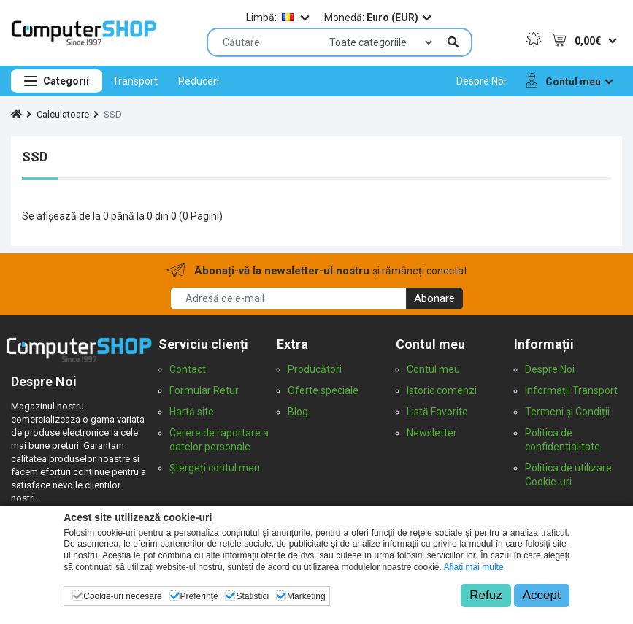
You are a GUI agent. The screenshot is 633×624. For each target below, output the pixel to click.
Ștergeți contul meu (214, 468)
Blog (298, 411)
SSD (113, 114)
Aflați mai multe (474, 567)
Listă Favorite (437, 411)
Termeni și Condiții (567, 411)
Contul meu (433, 369)
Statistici (252, 596)
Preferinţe (199, 596)
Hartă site (191, 411)
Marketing (306, 596)
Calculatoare (63, 114)
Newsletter (432, 433)
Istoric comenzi (442, 390)
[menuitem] (135, 81)
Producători (315, 369)
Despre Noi (550, 369)
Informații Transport (571, 390)
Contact (187, 369)
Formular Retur (204, 390)
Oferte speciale (323, 390)
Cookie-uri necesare (122, 596)
